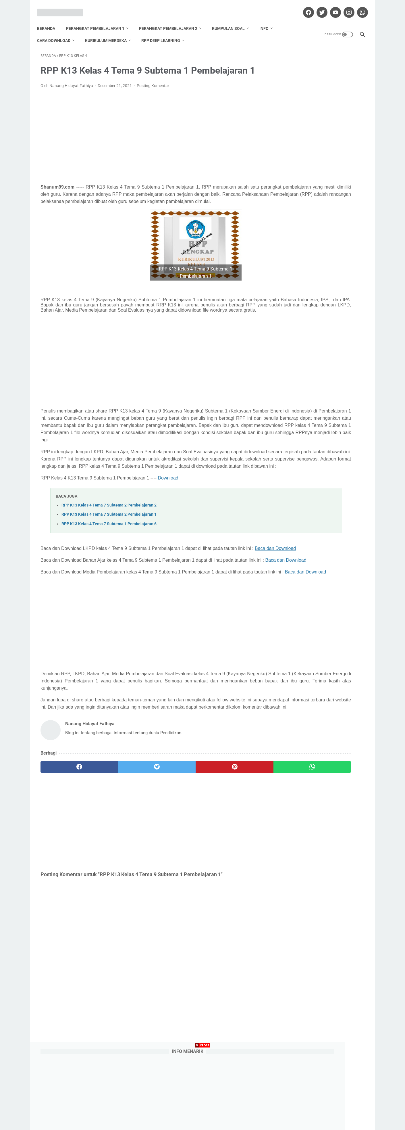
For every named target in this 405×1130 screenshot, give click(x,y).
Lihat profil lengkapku (321, 629)
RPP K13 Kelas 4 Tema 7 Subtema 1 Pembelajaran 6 (109, 552)
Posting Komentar (153, 80)
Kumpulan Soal (231, 20)
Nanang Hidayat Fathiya (321, 599)
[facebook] (304, 7)
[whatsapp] (358, 7)
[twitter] (318, 7)
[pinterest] (176, 832)
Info (267, 20)
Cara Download (57, 32)
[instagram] (345, 7)
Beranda (50, 20)
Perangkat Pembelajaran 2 (171, 20)
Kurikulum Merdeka (109, 32)
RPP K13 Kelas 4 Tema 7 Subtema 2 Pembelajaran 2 (109, 534)
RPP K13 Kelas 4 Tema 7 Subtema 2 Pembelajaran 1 (109, 543)
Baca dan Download (61, 584)
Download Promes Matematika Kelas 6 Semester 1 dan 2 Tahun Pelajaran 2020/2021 (321, 211)
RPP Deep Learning (164, 32)
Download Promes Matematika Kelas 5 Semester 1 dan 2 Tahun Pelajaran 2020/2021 (321, 326)
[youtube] (331, 7)
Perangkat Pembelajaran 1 (99, 20)
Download (168, 507)
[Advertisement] (149, 131)
